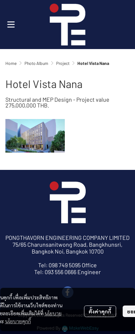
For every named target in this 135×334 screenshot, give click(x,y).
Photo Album (36, 63)
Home (11, 63)
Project (62, 63)
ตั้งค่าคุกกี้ (100, 311)
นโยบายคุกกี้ (18, 321)
